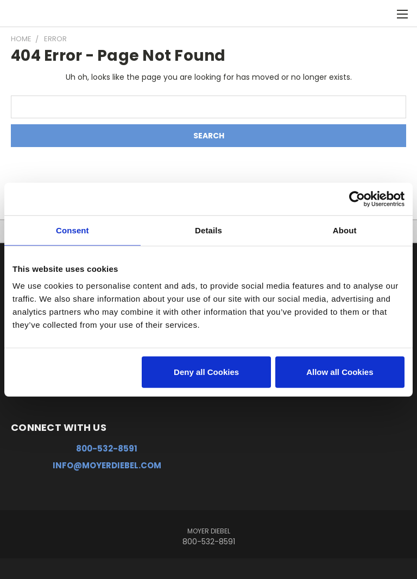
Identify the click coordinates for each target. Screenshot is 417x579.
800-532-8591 (106, 448)
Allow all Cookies (339, 372)
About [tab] (345, 229)
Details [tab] (208, 229)
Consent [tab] (72, 229)
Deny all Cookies (206, 372)
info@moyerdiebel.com (107, 465)
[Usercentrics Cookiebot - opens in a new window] (357, 198)
